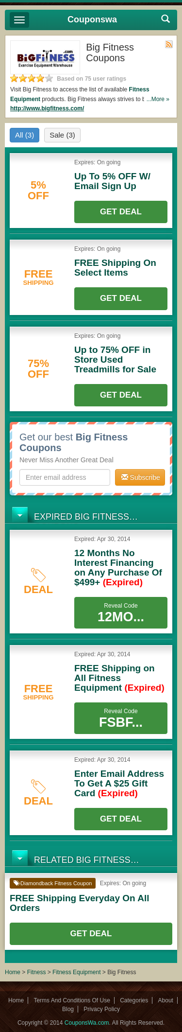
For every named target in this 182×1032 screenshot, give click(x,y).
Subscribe (140, 477)
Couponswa (92, 19)
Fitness (36, 972)
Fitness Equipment (76, 972)
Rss (169, 44)
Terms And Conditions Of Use (71, 1000)
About (165, 1000)
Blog (68, 1009)
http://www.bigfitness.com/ (47, 108)
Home (12, 972)
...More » (158, 99)
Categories (134, 1000)
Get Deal (121, 211)
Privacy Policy (101, 1009)
